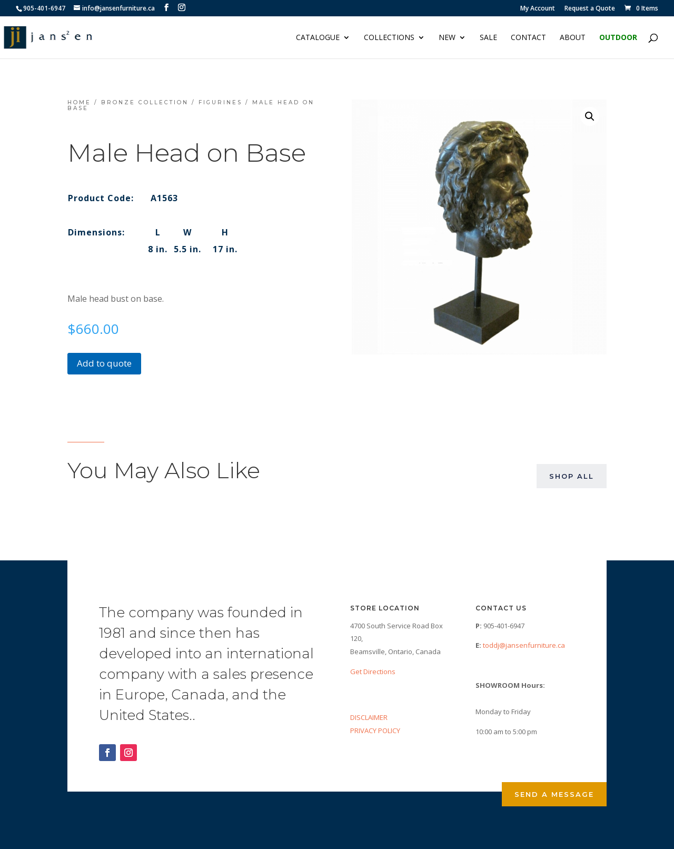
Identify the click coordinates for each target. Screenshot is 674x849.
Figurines (220, 102)
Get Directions (372, 671)
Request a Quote (589, 9)
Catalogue (318, 38)
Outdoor (618, 38)
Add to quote (104, 363)
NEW (447, 38)
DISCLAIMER (369, 717)
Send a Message (554, 794)
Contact (528, 38)
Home (79, 102)
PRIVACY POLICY (375, 730)
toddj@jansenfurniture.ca (524, 645)
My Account (537, 9)
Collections (389, 38)
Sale (488, 38)
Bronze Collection (145, 102)
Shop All (571, 476)
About (573, 38)
